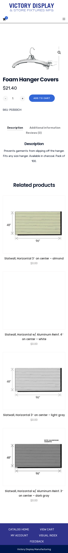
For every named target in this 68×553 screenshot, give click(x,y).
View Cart (47, 529)
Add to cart (42, 98)
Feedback (37, 541)
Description (15, 127)
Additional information (45, 127)
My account (19, 535)
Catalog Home (19, 529)
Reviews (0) (34, 132)
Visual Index (48, 535)
